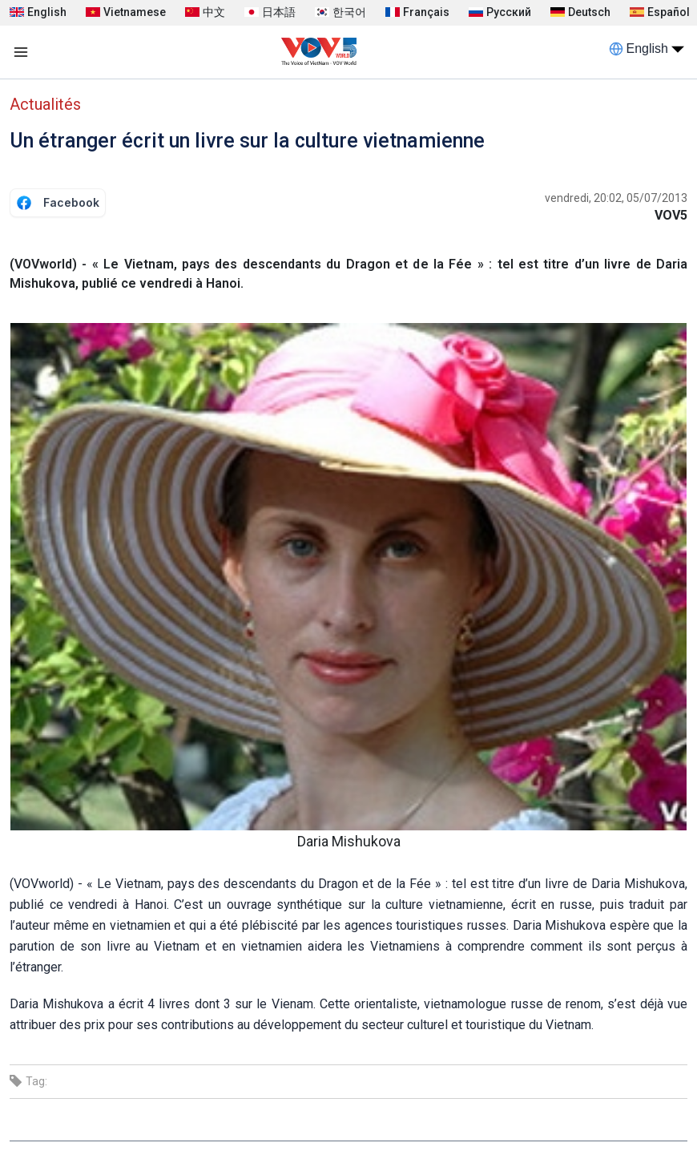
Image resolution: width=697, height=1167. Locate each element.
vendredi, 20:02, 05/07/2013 (616, 198)
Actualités (45, 104)
